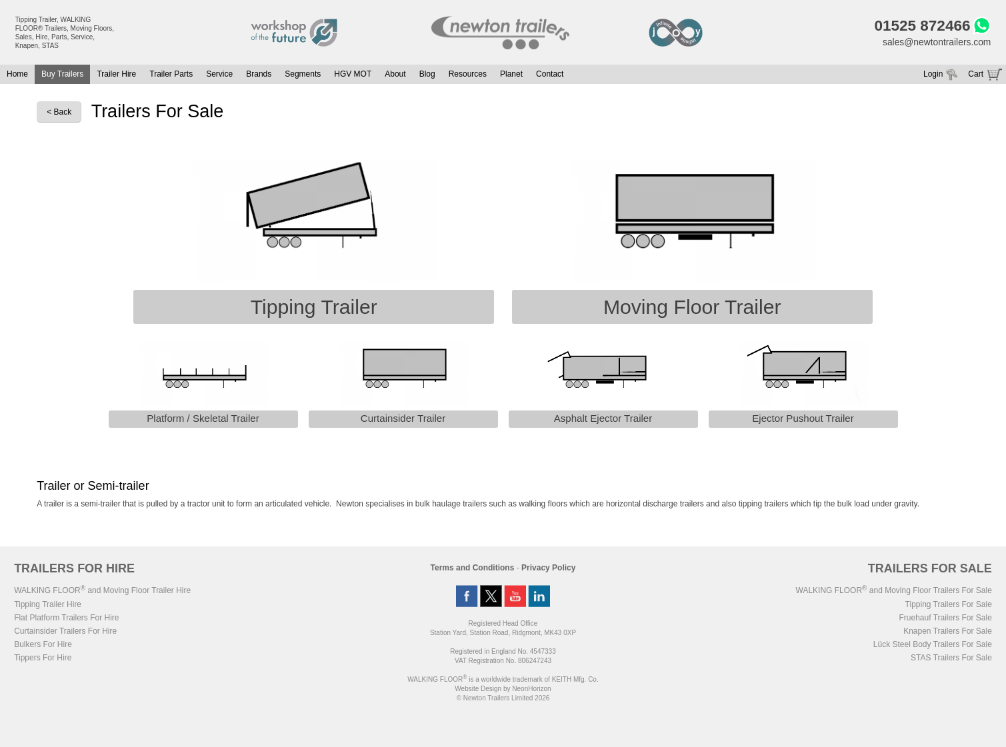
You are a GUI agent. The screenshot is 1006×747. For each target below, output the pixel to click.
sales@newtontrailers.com (936, 42)
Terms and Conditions (473, 568)
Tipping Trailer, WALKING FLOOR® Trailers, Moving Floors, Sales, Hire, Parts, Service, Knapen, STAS (65, 32)
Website (478, 689)
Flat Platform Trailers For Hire (66, 618)
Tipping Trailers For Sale (948, 605)
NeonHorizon (531, 689)
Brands (258, 74)
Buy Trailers (62, 74)
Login (933, 74)
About (395, 74)
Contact (549, 74)
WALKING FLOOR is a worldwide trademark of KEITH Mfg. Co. (502, 680)
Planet (511, 74)
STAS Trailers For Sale (951, 658)
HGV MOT (352, 74)
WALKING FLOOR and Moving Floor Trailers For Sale (894, 591)
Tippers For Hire (42, 658)
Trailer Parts (171, 74)
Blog (427, 74)
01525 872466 (921, 26)
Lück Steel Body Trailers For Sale (932, 645)
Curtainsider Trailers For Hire (65, 631)
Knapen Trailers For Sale (947, 631)
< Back (59, 112)
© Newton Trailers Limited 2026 (503, 698)
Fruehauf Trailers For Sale (945, 618)
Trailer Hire (116, 74)
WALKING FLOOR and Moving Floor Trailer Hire (102, 591)
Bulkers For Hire (43, 645)
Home (17, 74)
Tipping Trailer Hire (47, 605)
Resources (468, 74)
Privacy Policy (548, 568)
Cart (975, 74)
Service (219, 74)
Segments (303, 74)
